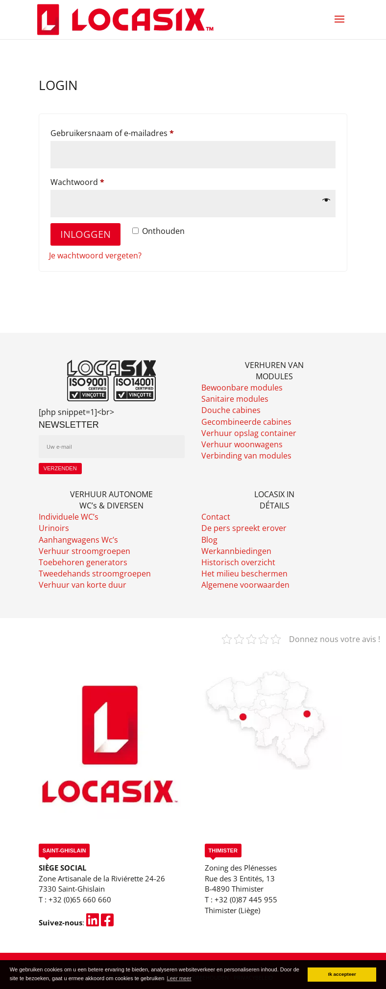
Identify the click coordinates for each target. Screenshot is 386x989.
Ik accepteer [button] (342, 974)
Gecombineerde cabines (246, 421)
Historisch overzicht (238, 562)
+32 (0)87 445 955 (246, 899)
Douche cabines (231, 410)
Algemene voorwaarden (245, 584)
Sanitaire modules (234, 398)
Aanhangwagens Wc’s (78, 539)
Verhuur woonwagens (242, 444)
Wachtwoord (90, 180)
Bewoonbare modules (242, 387)
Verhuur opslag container (248, 433)
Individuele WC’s (68, 516)
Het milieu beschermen (244, 573)
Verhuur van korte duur (82, 584)
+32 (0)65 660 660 (79, 899)
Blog (209, 539)
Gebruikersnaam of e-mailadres (124, 131)
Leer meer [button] (179, 978)
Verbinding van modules (246, 455)
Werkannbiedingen (236, 551)
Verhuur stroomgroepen (84, 551)
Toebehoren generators (83, 562)
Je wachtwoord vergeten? (95, 255)
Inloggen (85, 234)
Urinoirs (54, 528)
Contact (215, 516)
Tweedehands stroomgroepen (95, 573)
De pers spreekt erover (244, 528)
